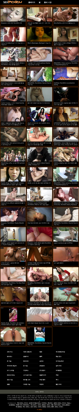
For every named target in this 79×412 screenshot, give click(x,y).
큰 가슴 (9, 361)
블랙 (41, 356)
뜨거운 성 (14, 396)
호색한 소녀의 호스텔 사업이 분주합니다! (39, 183)
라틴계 (41, 384)
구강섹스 (25, 370)
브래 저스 (10, 352)
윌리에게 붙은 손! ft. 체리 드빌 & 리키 (12, 303)
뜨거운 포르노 (31, 396)
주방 (57, 375)
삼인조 (41, 361)
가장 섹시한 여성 (42, 397)
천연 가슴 (10, 379)
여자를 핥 (58, 370)
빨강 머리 (58, 384)
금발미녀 (25, 356)
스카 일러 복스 (27, 375)
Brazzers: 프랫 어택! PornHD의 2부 (11, 23)
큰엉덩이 (42, 366)
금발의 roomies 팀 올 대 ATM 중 (63, 243)
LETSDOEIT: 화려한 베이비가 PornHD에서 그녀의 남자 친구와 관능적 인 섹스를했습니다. (65, 124)
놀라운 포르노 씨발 (28, 397)
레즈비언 (25, 361)
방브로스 (9, 356)
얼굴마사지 (43, 375)
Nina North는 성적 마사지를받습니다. (64, 23)
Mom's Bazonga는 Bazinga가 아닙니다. (39, 43)
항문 (41, 352)
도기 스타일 (10, 370)
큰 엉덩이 (42, 370)
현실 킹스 (58, 356)
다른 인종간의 (27, 352)
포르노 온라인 (39, 391)
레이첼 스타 (26, 379)
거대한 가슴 (26, 384)
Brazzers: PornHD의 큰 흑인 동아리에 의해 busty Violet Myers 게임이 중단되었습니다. (39, 304)
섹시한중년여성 (60, 352)
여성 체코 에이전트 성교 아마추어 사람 (38, 223)
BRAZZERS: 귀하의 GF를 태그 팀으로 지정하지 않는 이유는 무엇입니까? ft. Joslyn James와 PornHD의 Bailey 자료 (66, 144)
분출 (8, 384)
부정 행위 (42, 379)
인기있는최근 (60, 361)
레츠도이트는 (11, 375)
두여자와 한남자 (12, 366)
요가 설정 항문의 (58, 263)
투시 (57, 379)
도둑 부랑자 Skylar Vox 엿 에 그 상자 (38, 323)
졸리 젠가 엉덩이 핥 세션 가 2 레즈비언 (39, 103)
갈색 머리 (58, 366)
